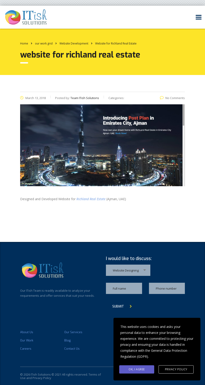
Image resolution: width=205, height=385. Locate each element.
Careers (25, 349)
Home (24, 43)
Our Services (73, 332)
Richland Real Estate (90, 199)
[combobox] (128, 270)
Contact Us (72, 349)
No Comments (172, 98)
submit (122, 306)
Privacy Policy (176, 369)
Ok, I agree (137, 369)
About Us (26, 332)
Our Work (26, 340)
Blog (67, 340)
